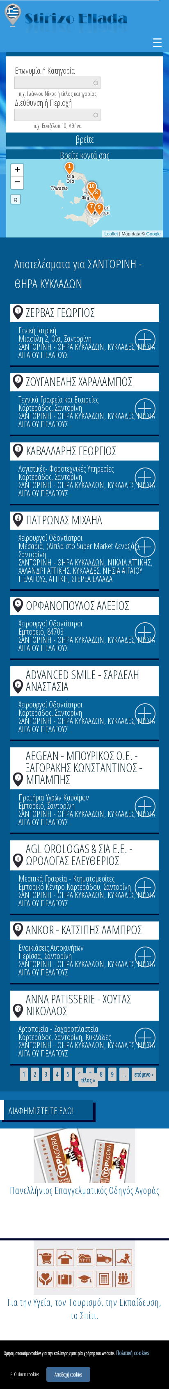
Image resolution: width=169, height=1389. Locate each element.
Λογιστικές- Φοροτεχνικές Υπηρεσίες (66, 468)
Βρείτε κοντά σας (84, 155)
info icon (145, 340)
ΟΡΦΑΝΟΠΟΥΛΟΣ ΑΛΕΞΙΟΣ (77, 605)
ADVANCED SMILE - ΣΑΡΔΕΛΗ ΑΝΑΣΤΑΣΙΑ (82, 680)
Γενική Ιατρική (37, 330)
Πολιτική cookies (132, 1354)
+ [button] (17, 170)
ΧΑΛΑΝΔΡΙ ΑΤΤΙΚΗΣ (43, 570)
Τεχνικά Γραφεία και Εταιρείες (58, 399)
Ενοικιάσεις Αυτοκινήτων (51, 947)
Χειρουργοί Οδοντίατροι (50, 537)
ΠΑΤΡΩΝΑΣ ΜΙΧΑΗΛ (64, 520)
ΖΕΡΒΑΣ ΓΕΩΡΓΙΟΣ (60, 312)
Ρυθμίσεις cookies (24, 1375)
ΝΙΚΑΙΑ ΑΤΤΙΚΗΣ (129, 562)
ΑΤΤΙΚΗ (58, 578)
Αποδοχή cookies (68, 1375)
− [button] (17, 183)
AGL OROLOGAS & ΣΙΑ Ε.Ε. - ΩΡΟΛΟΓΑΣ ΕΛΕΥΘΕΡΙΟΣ (79, 854)
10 (18, 1009)
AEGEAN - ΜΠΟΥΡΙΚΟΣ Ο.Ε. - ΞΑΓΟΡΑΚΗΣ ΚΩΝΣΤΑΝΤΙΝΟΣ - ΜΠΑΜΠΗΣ (84, 767)
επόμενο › (144, 1074)
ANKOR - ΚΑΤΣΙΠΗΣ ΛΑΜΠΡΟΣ (84, 929)
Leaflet (111, 233)
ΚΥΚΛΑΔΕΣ (120, 346)
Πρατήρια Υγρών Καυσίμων (53, 797)
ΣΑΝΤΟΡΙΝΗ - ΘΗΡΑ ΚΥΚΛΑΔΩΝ (61, 346)
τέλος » (88, 1080)
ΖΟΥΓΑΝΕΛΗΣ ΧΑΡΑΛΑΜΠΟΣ (79, 381)
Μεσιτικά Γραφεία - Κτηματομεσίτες (66, 878)
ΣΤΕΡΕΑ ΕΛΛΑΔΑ (91, 578)
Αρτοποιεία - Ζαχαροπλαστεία (58, 1028)
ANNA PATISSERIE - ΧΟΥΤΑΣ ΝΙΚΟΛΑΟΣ (78, 1005)
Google (153, 233)
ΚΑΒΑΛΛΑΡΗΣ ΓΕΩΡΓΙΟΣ (71, 450)
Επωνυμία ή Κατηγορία (45, 70)
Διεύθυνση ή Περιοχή (43, 102)
